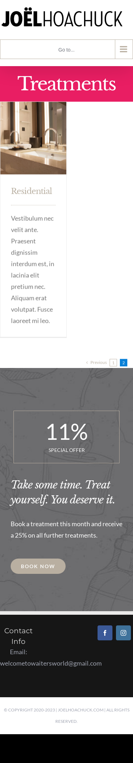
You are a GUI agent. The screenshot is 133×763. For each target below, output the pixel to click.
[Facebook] (105, 632)
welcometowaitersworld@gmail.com (51, 663)
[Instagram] (123, 632)
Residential (31, 191)
